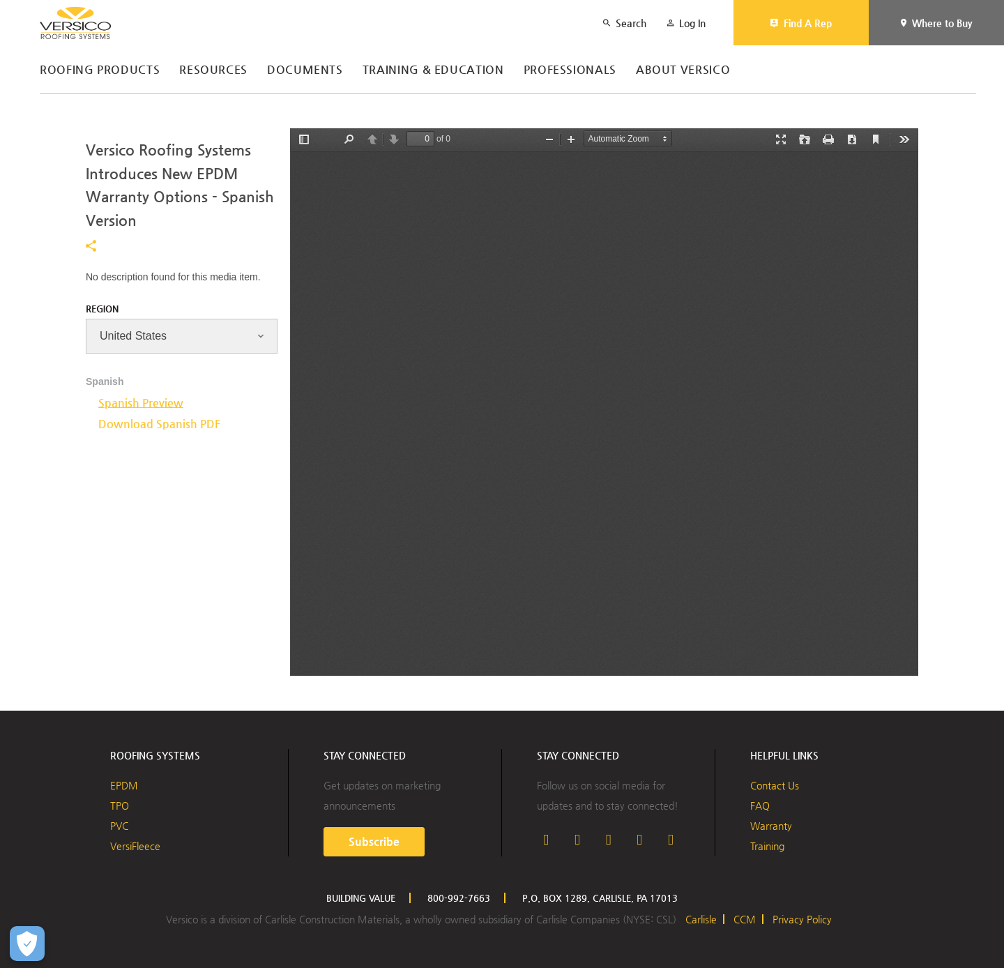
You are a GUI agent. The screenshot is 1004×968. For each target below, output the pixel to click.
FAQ (760, 805)
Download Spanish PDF (159, 423)
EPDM (124, 785)
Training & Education (433, 70)
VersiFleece (135, 846)
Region (102, 308)
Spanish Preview (140, 402)
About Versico (683, 70)
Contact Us (774, 785)
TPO (119, 805)
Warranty (771, 825)
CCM (744, 919)
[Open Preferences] (27, 943)
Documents (305, 70)
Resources (213, 70)
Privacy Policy (802, 919)
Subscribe (374, 841)
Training (767, 846)
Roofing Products (100, 70)
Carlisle (701, 919)
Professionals (570, 70)
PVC (119, 825)
